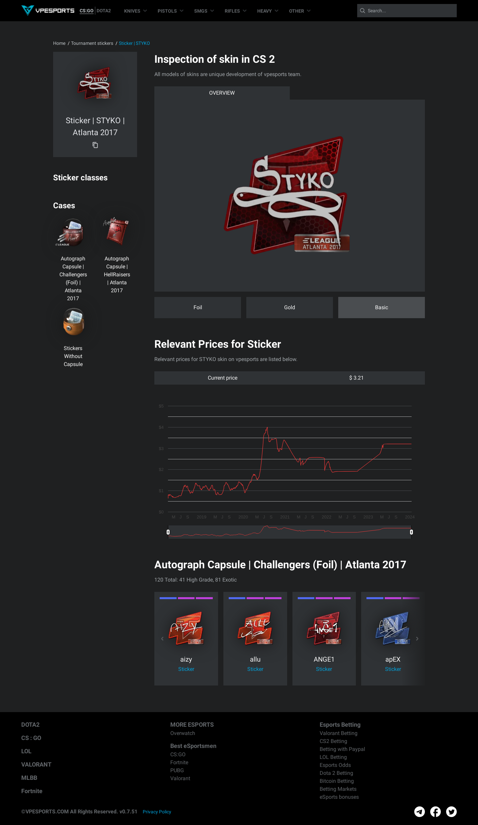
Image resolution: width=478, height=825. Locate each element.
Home (59, 43)
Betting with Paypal (342, 749)
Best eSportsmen (193, 745)
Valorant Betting (339, 733)
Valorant (180, 778)
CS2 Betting (333, 741)
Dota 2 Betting (336, 773)
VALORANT (36, 764)
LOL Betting (333, 757)
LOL (26, 751)
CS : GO (31, 737)
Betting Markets (338, 789)
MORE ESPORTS (192, 724)
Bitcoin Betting (337, 781)
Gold (289, 307)
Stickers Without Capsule (73, 356)
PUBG (177, 770)
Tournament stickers (92, 43)
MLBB (29, 777)
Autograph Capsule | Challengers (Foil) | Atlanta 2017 (73, 278)
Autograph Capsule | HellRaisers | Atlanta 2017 (117, 274)
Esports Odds (335, 765)
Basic (381, 307)
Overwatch (182, 733)
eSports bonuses (339, 797)
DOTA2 (104, 10)
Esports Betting (340, 724)
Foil (198, 307)
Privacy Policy (157, 811)
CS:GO (87, 10)
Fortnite (31, 790)
